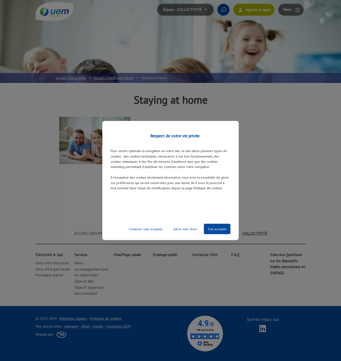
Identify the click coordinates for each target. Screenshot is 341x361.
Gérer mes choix (185, 229)
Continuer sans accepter (146, 229)
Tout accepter (217, 229)
